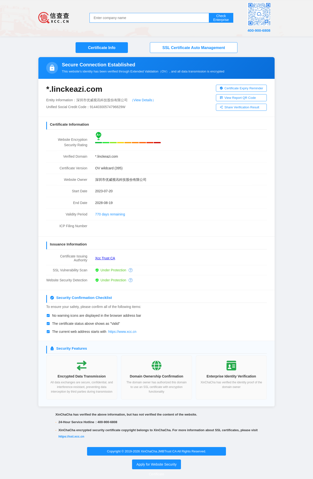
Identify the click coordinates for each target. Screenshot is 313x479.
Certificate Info (101, 48)
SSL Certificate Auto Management (193, 48)
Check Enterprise (221, 18)
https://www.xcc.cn (122, 332)
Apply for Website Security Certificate (156, 469)
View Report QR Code (238, 98)
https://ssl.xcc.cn (71, 436)
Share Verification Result (239, 107)
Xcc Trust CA (105, 258)
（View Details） (143, 100)
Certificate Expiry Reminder (241, 88)
